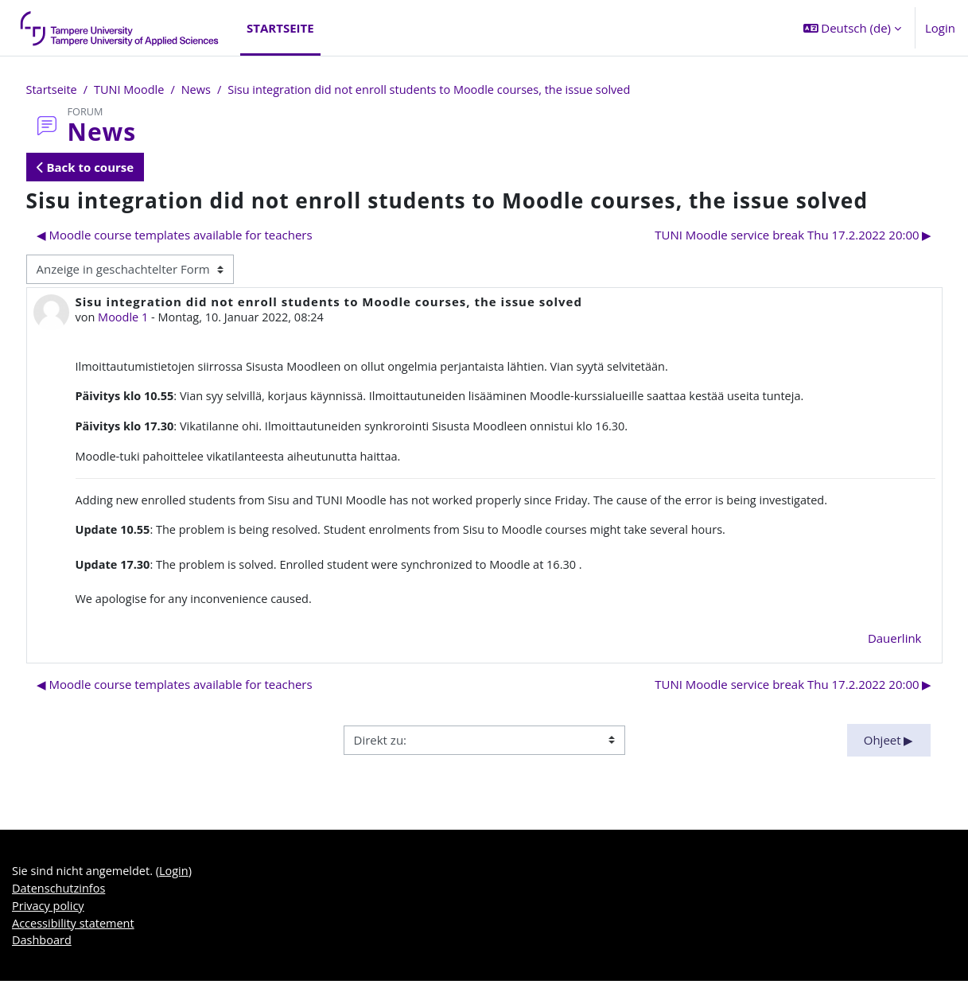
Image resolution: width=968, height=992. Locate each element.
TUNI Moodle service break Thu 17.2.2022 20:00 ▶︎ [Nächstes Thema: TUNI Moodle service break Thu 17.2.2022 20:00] (793, 235)
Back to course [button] (85, 168)
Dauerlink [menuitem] (895, 646)
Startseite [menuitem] (280, 28)
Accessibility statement (75, 933)
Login (940, 28)
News (201, 90)
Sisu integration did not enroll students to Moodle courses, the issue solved (442, 90)
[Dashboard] (120, 28)
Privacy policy (49, 916)
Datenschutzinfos (60, 897)
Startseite (53, 90)
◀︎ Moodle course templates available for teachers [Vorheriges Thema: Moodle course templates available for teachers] (175, 235)
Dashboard (42, 951)
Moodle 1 (124, 318)
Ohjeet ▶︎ (889, 748)
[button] (852, 28)
